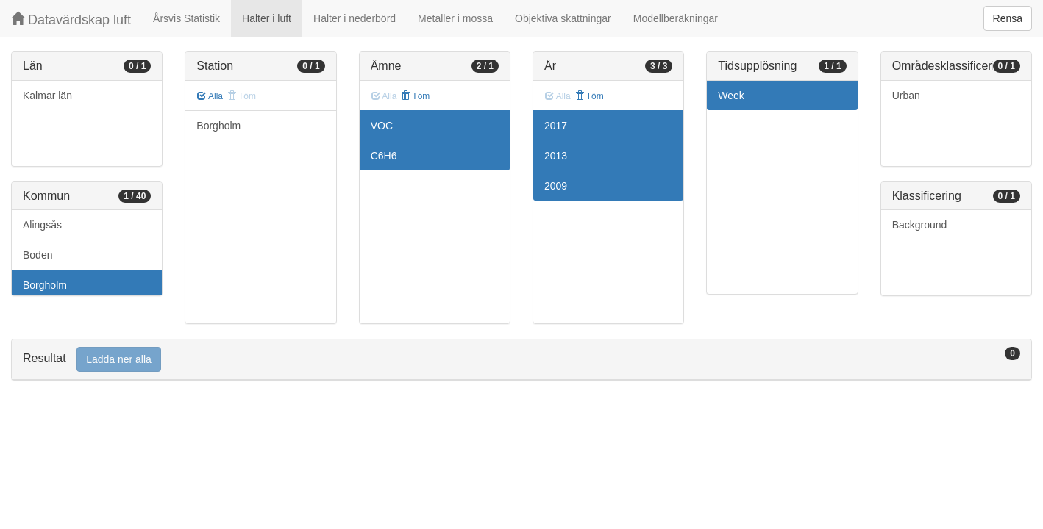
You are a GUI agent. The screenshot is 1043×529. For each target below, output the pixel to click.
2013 (555, 156)
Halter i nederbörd (354, 18)
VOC (382, 126)
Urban (906, 95)
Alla (210, 96)
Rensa (1007, 18)
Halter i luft (266, 18)
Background (919, 225)
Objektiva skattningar (563, 18)
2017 (555, 126)
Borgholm (45, 285)
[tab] (521, 359)
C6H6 (384, 156)
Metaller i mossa (455, 18)
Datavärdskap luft (71, 19)
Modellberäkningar (675, 18)
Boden (37, 255)
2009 (555, 186)
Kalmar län (47, 95)
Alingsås (42, 225)
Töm (415, 96)
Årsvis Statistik (186, 18)
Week (731, 95)
